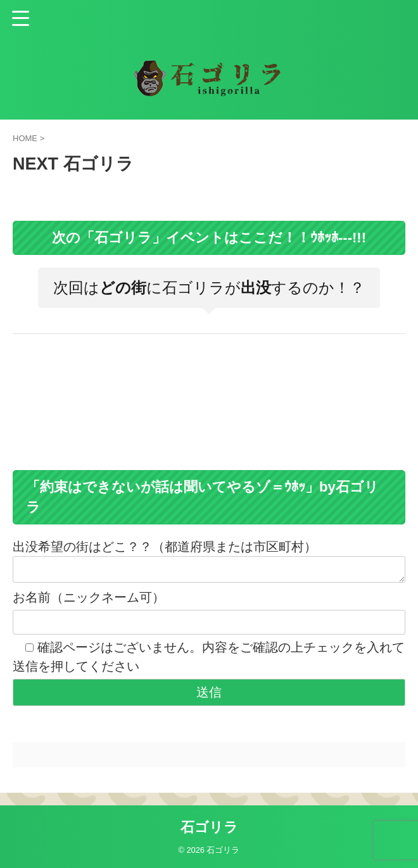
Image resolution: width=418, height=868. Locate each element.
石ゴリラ (209, 827)
